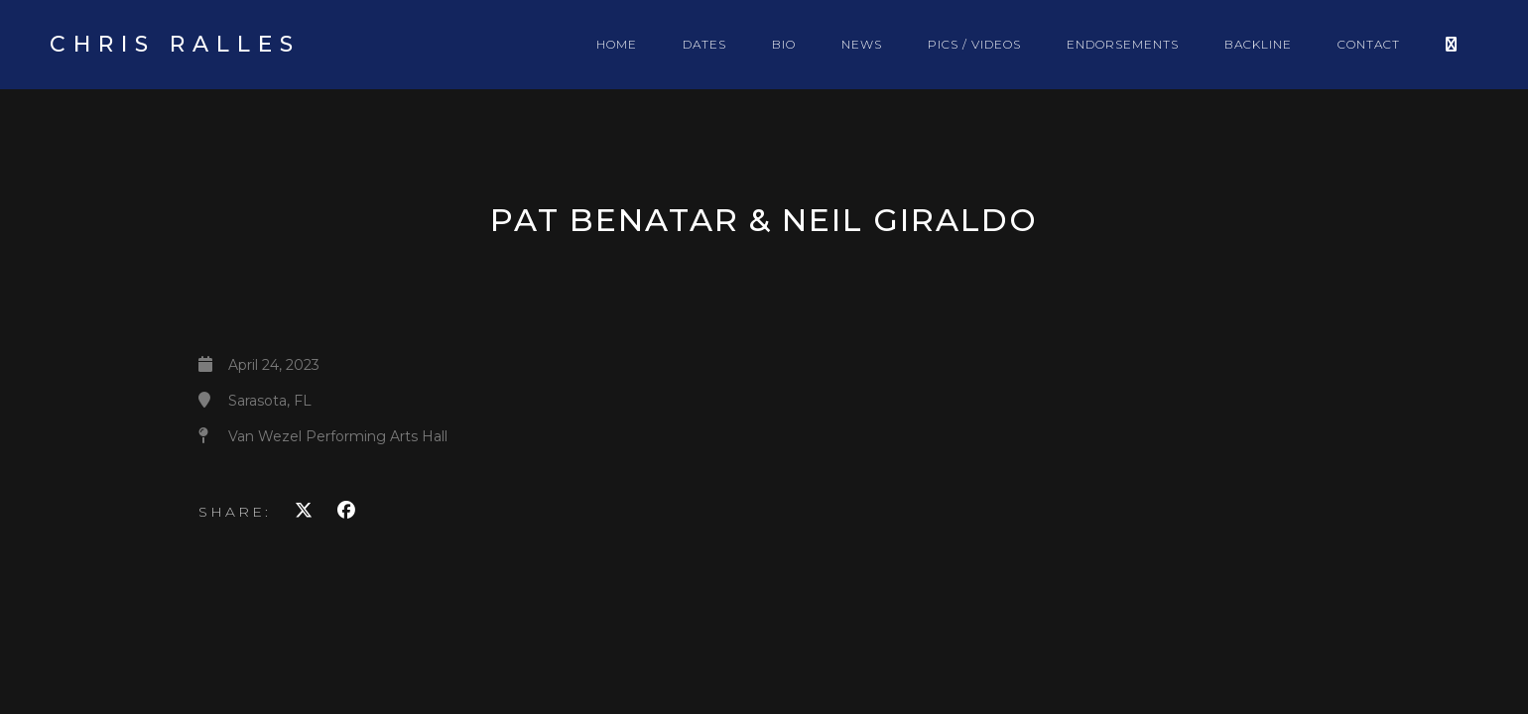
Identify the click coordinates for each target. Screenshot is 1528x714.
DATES (704, 44)
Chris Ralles (175, 44)
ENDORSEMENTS (1123, 44)
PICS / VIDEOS (974, 44)
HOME (616, 44)
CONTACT (1368, 44)
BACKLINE (1258, 44)
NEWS (861, 44)
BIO (784, 44)
